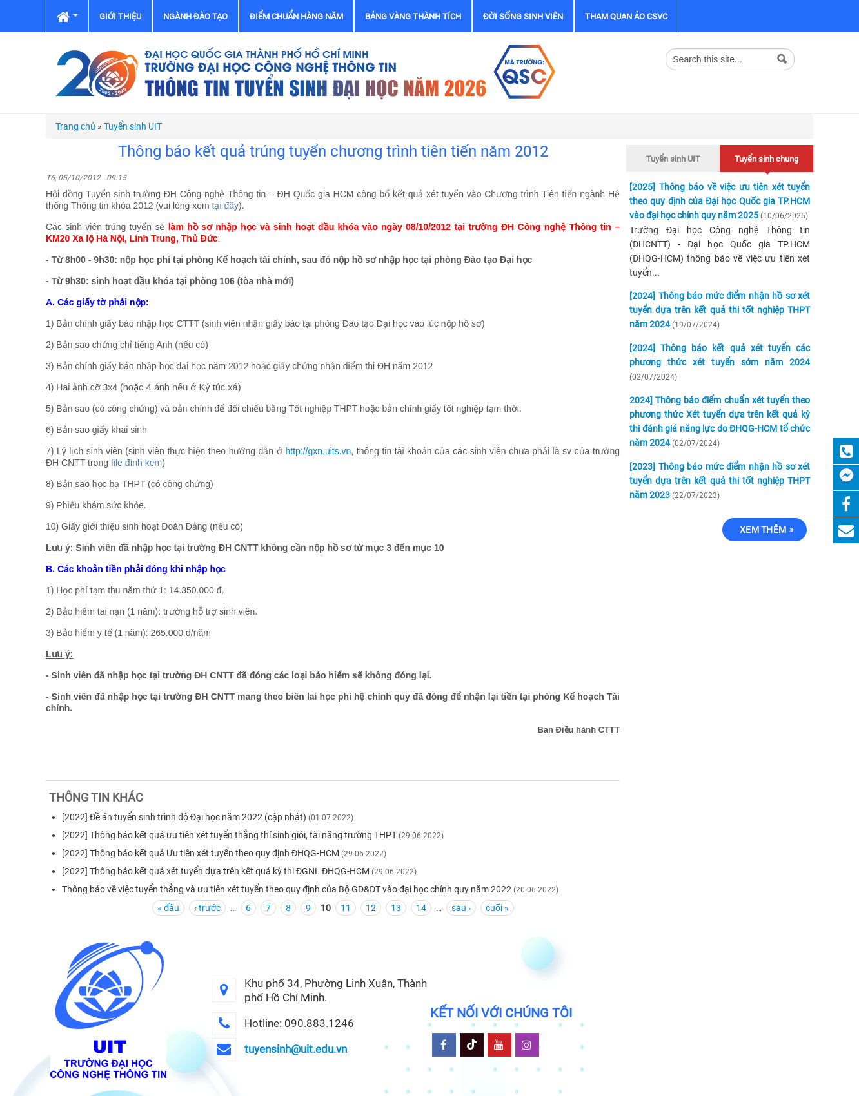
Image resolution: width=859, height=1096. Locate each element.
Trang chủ (75, 126)
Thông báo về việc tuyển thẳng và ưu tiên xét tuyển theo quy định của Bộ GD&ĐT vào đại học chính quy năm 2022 (286, 889)
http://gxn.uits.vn (318, 451)
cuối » (497, 908)
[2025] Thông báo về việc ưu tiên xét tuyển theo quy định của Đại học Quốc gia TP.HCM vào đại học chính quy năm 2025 (719, 201)
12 (371, 908)
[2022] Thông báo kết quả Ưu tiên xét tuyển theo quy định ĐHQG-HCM (200, 853)
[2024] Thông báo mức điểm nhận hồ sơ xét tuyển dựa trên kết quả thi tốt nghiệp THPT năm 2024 (719, 310)
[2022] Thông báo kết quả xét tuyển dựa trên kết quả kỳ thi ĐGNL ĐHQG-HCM (216, 871)
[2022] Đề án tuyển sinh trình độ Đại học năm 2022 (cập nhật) (184, 817)
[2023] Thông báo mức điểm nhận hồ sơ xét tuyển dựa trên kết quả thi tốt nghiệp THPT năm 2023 (719, 480)
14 (421, 908)
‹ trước (207, 908)
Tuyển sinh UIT (133, 126)
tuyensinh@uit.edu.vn (295, 1049)
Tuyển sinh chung (766, 157)
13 (396, 908)
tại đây (225, 205)
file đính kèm (136, 462)
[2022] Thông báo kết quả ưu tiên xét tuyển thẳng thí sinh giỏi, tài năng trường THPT (230, 835)
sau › (461, 908)
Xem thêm (763, 529)
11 (346, 908)
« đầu (168, 908)
